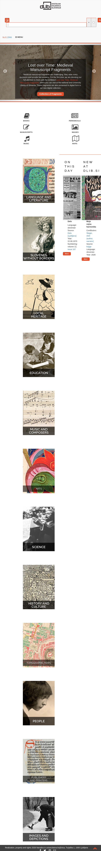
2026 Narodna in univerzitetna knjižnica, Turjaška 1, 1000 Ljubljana (60, 848)
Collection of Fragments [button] (50, 94)
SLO (4, 37)
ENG (10, 37)
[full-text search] (94, 22)
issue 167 (72, 249)
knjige (88, 247)
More (67, 253)
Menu (19, 37)
